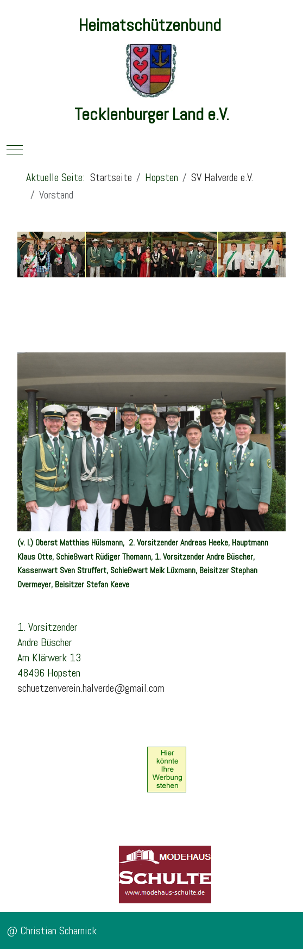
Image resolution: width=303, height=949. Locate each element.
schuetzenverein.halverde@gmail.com (91, 688)
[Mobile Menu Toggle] (15, 149)
